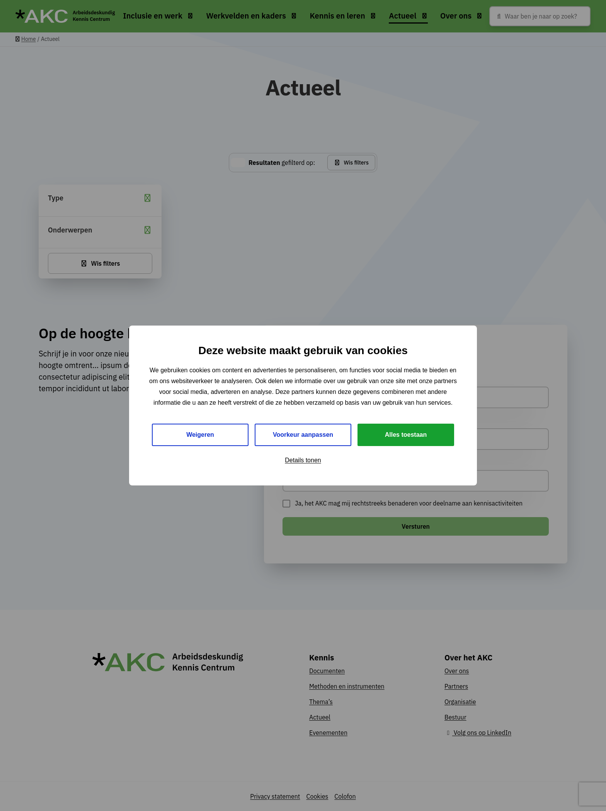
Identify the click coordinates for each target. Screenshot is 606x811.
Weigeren (200, 434)
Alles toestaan (406, 434)
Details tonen (303, 460)
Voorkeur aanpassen (303, 434)
